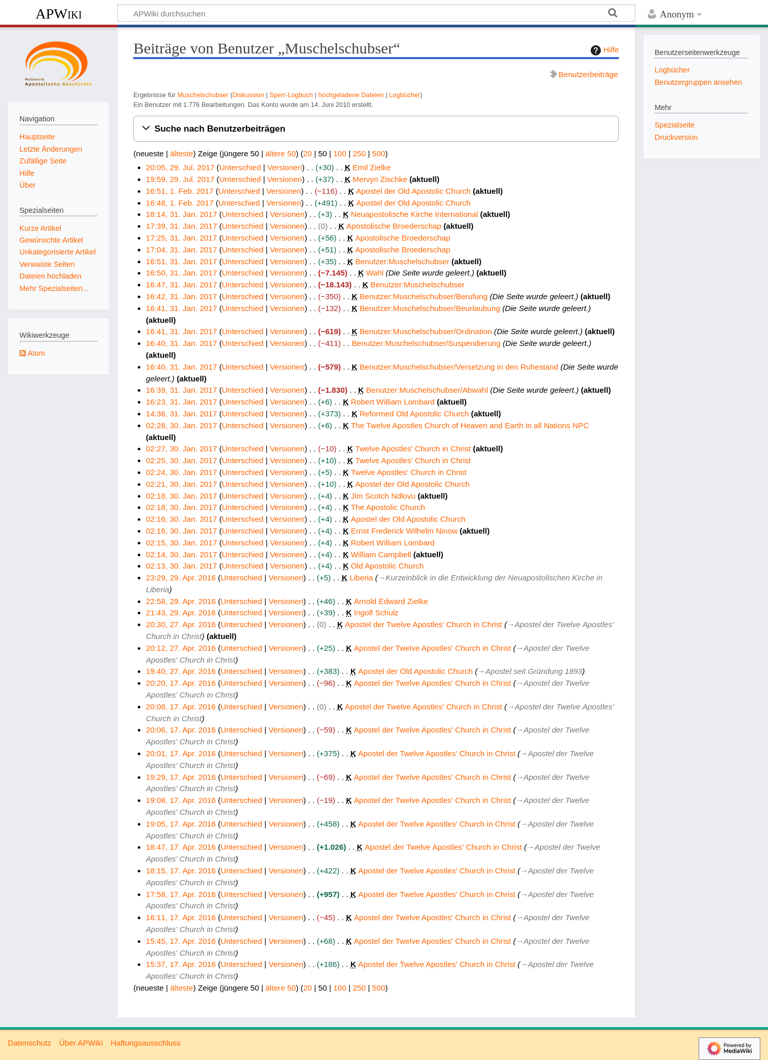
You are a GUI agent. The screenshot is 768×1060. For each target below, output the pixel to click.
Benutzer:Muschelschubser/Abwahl (427, 390)
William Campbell (381, 554)
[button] (376, 128)
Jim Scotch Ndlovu (383, 495)
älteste (181, 153)
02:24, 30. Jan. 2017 (181, 472)
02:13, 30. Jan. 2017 (181, 565)
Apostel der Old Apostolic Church (413, 191)
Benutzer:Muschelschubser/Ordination (425, 331)
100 (339, 153)
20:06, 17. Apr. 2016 (181, 729)
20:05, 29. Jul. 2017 (180, 167)
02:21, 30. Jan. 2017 (181, 484)
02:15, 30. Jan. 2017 (181, 542)
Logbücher (404, 95)
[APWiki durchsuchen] (376, 13)
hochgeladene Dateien (351, 95)
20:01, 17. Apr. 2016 (181, 753)
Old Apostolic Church (387, 565)
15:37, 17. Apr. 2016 (181, 964)
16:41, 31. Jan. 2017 (181, 308)
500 (378, 153)
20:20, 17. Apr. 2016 (181, 683)
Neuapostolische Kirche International (414, 214)
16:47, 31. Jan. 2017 (181, 284)
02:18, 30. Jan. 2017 (181, 495)
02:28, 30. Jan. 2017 (181, 425)
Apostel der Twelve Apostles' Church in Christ (423, 624)
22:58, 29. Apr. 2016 (181, 601)
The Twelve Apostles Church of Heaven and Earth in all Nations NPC (470, 425)
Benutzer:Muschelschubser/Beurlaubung (429, 308)
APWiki (58, 14)
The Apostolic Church (388, 507)
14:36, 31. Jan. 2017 (181, 413)
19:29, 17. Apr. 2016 (181, 777)
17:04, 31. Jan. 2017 (181, 249)
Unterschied (240, 167)
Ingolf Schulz (376, 612)
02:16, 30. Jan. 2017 (181, 519)
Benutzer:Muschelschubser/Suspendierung (426, 343)
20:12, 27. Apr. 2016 (181, 648)
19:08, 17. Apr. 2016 (181, 800)
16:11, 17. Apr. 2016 (181, 917)
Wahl (374, 272)
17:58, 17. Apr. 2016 (181, 894)
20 (307, 153)
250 (359, 153)
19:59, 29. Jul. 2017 (180, 179)
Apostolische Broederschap (394, 226)
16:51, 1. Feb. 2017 (180, 191)
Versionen (284, 167)
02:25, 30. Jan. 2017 (181, 460)
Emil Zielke (372, 167)
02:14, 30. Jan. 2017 (181, 554)
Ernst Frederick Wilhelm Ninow (404, 530)
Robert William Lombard (393, 401)
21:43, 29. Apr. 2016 (181, 612)
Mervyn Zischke (380, 179)
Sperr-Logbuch (291, 95)
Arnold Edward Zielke (391, 601)
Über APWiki (81, 1042)
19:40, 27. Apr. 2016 (181, 671)
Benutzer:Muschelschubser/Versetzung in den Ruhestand (458, 366)
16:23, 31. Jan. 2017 (181, 401)
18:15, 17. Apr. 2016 (181, 870)
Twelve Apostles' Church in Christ (413, 448)
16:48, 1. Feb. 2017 (180, 202)
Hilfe (603, 50)
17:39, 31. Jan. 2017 (181, 226)
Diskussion (248, 95)
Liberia (361, 577)
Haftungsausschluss (145, 1042)
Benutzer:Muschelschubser (402, 261)
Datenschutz (29, 1042)
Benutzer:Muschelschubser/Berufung (423, 296)
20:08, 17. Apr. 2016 (181, 706)
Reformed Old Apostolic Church (414, 413)
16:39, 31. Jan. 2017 (181, 390)
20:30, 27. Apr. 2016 (181, 624)
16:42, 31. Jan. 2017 (181, 296)
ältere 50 (280, 153)
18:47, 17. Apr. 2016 (181, 847)
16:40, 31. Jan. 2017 (181, 343)
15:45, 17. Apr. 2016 (181, 941)
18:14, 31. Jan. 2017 (181, 214)
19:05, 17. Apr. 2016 (181, 823)
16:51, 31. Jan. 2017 (181, 261)
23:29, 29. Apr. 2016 (181, 577)
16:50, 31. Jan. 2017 (181, 272)
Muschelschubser (202, 95)
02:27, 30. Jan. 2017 (181, 448)
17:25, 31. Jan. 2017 (181, 237)
